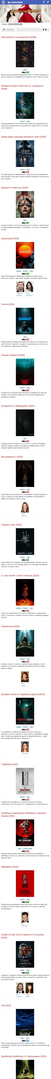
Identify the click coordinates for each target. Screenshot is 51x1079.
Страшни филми (15, 24)
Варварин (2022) (9, 866)
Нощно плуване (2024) (13, 355)
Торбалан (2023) (9, 764)
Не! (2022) (6, 1005)
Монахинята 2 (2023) (12, 456)
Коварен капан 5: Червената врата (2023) (23, 694)
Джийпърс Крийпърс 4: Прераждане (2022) (23, 1056)
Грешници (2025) (10, 238)
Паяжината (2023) (10, 626)
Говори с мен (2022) (11, 524)
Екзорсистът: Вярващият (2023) (17, 405)
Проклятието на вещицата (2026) (18, 37)
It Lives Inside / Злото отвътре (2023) (20, 575)
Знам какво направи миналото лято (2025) (23, 136)
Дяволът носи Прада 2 (25, 11)
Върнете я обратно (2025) (14, 187)
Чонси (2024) (7, 304)
